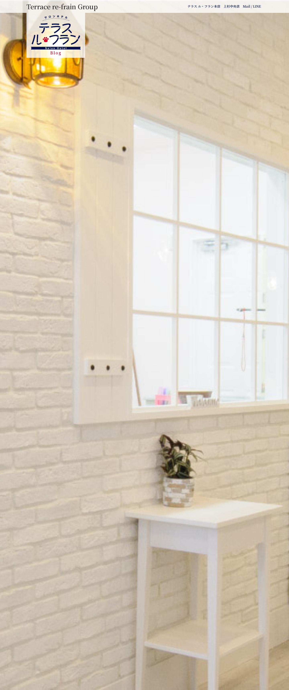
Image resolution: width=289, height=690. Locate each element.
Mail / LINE (252, 6)
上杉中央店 (232, 6)
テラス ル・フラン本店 (203, 6)
